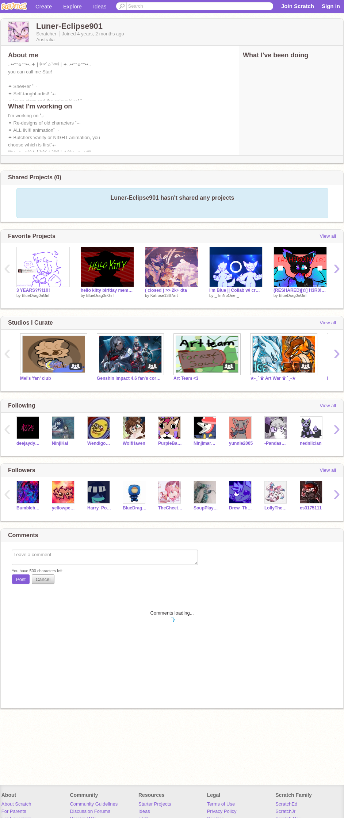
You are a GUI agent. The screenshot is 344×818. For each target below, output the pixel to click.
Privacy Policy (222, 811)
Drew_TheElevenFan (241, 508)
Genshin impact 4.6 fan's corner (130, 378)
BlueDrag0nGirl (35, 295)
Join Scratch (297, 6)
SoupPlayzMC (206, 508)
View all (328, 236)
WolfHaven (134, 443)
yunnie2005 (241, 443)
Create (43, 6)
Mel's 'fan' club (35, 378)
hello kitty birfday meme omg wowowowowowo (107, 290)
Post (21, 579)
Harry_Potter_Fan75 (99, 508)
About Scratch (16, 804)
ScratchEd (286, 804)
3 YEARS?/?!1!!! (33, 290)
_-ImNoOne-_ (227, 295)
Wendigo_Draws (99, 443)
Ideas (100, 6)
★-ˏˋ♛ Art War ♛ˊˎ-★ (273, 378)
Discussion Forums (90, 811)
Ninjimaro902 (206, 443)
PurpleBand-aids (170, 443)
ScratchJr (285, 811)
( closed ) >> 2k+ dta (166, 290)
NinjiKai (60, 443)
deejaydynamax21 (28, 443)
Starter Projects (154, 804)
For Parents (13, 811)
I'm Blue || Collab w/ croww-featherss (236, 290)
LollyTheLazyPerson (276, 508)
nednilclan (310, 443)
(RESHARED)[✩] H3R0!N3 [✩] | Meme (300, 290)
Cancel (43, 579)
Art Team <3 (185, 378)
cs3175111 (311, 508)
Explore (72, 6)
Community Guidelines (94, 804)
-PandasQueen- (276, 443)
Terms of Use (221, 804)
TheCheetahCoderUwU (170, 508)
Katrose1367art (164, 295)
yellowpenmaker (64, 508)
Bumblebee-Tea (28, 508)
